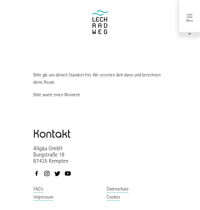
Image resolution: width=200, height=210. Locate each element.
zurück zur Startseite (100, 22)
